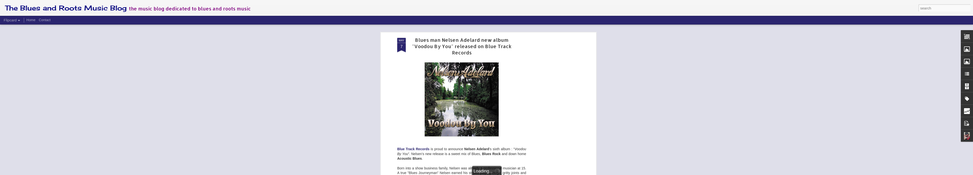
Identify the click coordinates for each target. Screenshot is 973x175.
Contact (45, 20)
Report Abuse (516, 172)
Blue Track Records (413, 40)
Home (30, 20)
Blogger (501, 172)
